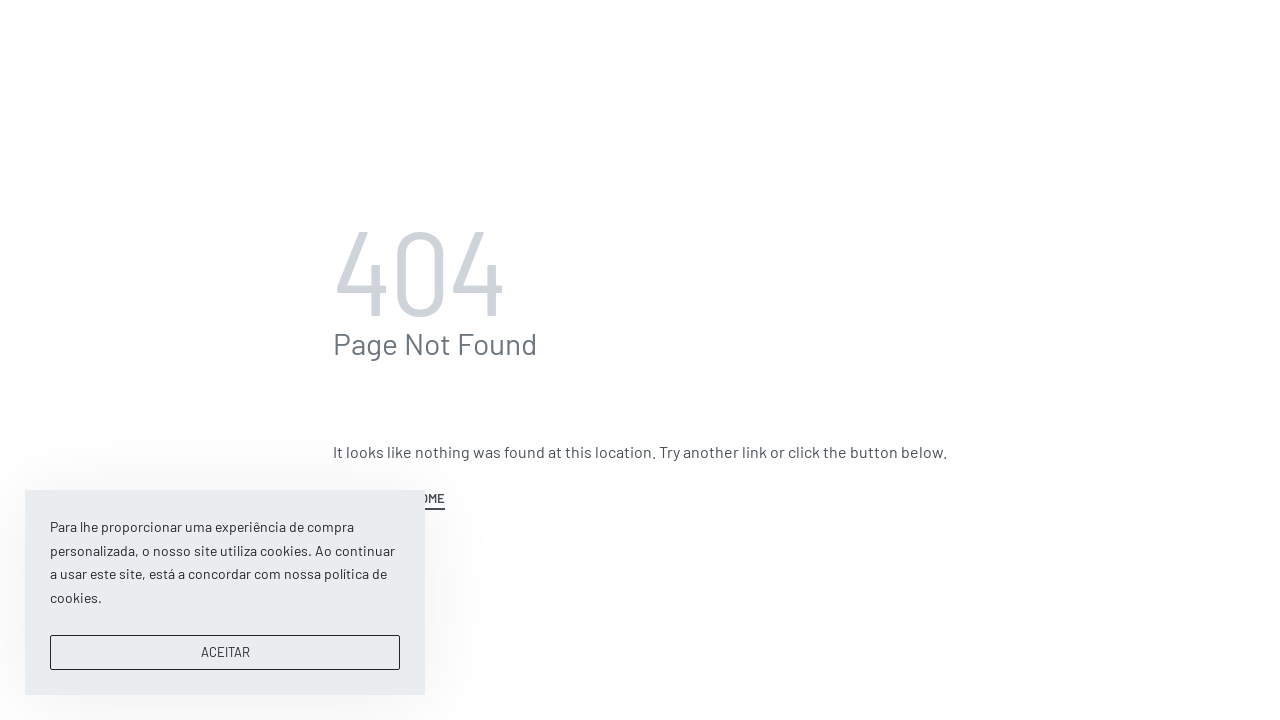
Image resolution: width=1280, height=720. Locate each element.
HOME (428, 499)
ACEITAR (225, 652)
